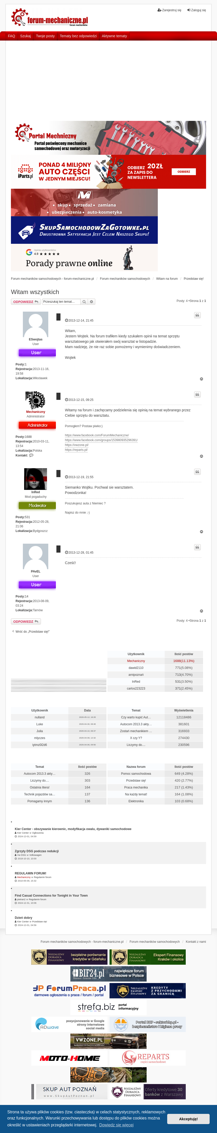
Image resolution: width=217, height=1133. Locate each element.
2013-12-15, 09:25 (79, 400)
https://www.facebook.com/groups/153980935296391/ (101, 440)
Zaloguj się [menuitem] (196, 10)
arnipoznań (136, 675)
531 (27, 517)
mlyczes (39, 738)
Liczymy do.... (136, 745)
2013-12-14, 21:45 (79, 320)
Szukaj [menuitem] (25, 36)
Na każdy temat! (136, 794)
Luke (39, 724)
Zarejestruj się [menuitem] (169, 10)
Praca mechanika (136, 787)
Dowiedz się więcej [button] (116, 1125)
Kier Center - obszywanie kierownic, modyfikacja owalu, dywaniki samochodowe (73, 829)
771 (178, 668)
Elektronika (136, 801)
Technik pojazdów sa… (39, 794)
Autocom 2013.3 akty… (136, 724)
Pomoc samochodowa (136, 773)
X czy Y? (136, 738)
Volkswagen (35, 855)
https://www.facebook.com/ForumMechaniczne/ (97, 435)
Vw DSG (21, 855)
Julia (40, 731)
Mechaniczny (35, 412)
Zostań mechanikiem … (136, 731)
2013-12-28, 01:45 (79, 552)
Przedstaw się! (136, 780)
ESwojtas (35, 339)
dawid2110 (136, 668)
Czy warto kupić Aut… (136, 717)
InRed (36, 492)
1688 (28, 437)
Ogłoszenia (37, 833)
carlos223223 (136, 688)
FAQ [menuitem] (11, 36)
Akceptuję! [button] (188, 1119)
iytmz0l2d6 (39, 745)
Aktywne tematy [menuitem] (114, 36)
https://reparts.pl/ (76, 450)
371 (178, 688)
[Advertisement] (108, 82)
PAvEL (35, 571)
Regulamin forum (42, 877)
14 (26, 596)
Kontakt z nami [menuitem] (196, 942)
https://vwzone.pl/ (77, 445)
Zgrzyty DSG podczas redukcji (37, 851)
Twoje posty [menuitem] (45, 36)
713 (178, 675)
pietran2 (21, 899)
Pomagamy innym (39, 801)
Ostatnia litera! (39, 787)
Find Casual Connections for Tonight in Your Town (51, 895)
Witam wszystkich (35, 291)
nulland (40, 717)
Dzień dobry (23, 918)
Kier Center (23, 833)
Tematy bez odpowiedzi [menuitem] (78, 36)
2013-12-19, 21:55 (79, 477)
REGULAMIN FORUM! (30, 873)
